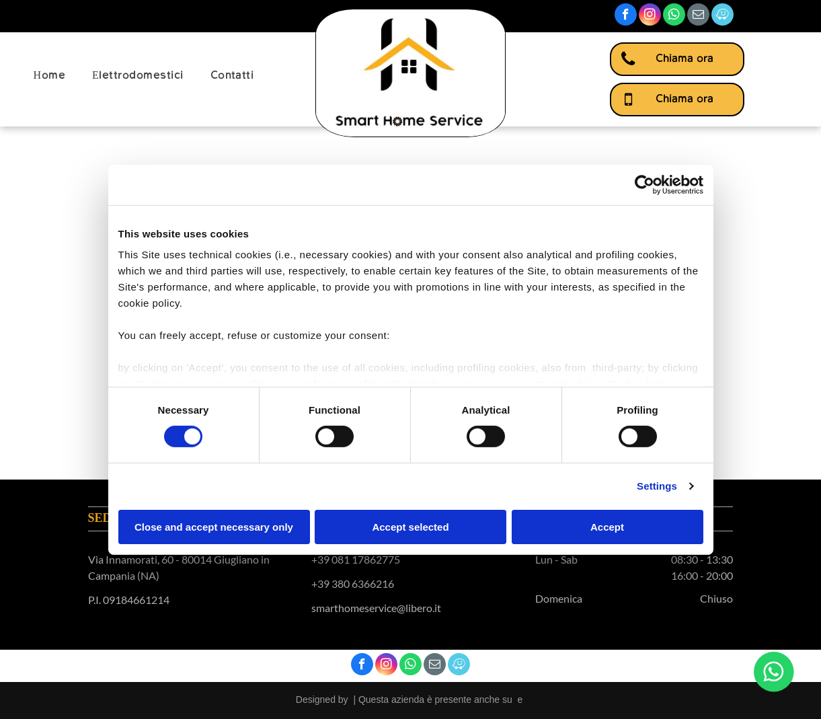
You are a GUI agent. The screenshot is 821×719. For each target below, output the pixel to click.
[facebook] (626, 16)
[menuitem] (49, 76)
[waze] (722, 16)
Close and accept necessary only (213, 527)
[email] (698, 16)
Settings (657, 486)
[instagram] (650, 16)
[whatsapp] (674, 16)
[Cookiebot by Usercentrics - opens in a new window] (644, 184)
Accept (607, 527)
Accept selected (410, 527)
